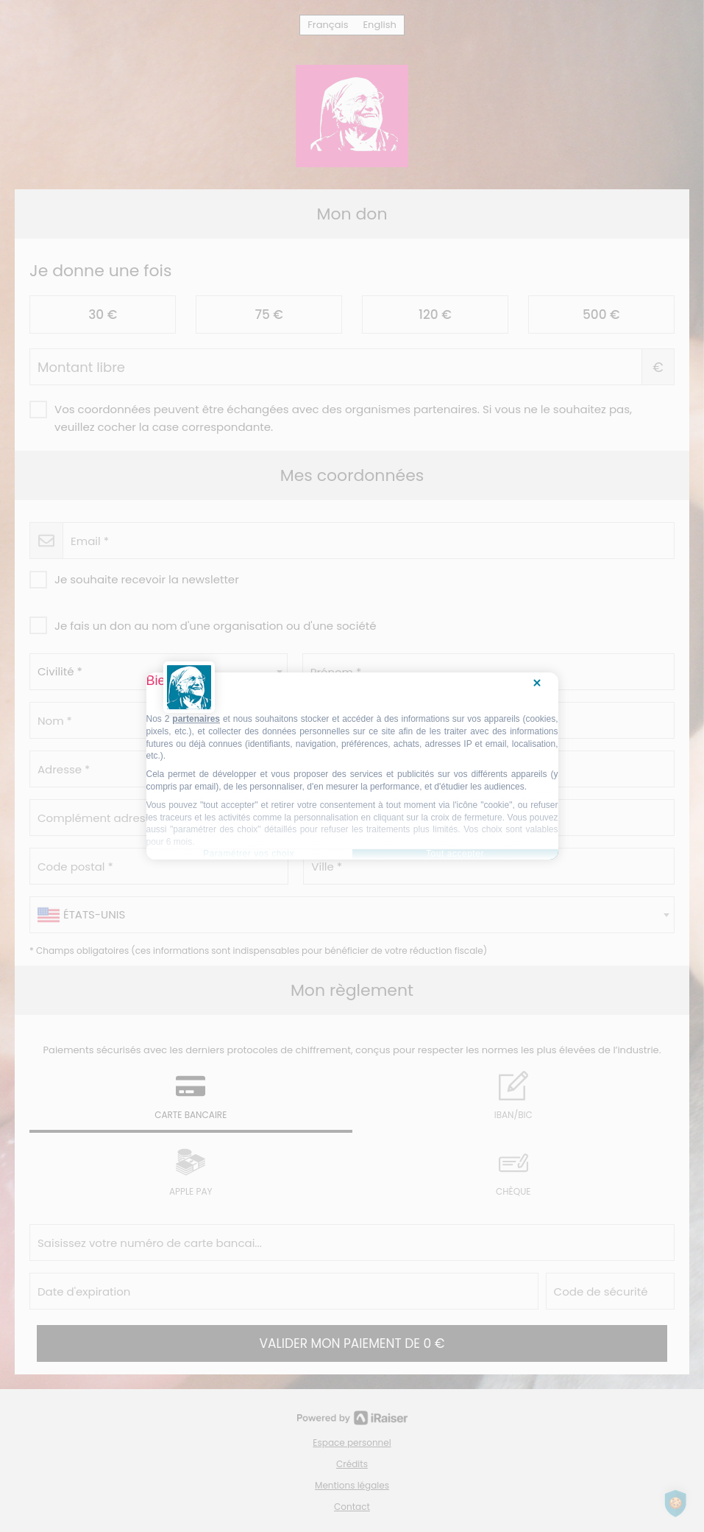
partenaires (196, 719)
